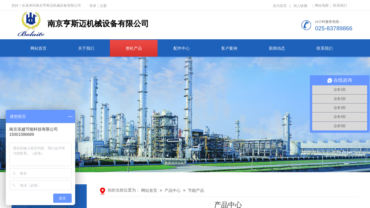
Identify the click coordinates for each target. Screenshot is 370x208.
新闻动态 (277, 48)
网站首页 (38, 48)
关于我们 (86, 48)
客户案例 (229, 48)
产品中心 (172, 190)
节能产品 (196, 190)
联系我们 (325, 48)
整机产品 (134, 48)
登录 (92, 6)
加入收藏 (300, 6)
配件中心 (181, 48)
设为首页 (280, 6)
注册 (103, 6)
